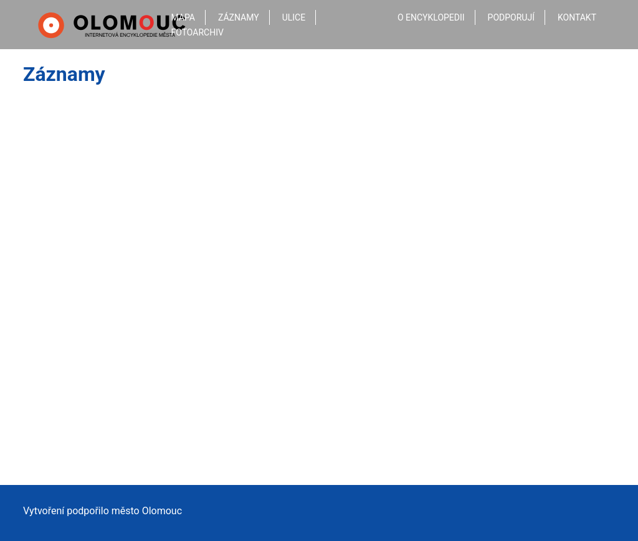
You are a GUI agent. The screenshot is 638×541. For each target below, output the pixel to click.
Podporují (511, 17)
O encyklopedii (431, 17)
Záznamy (238, 17)
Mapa (183, 17)
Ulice (294, 17)
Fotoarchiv (197, 32)
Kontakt (577, 17)
